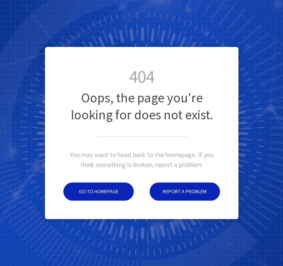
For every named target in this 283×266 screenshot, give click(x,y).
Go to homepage (91, 191)
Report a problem (178, 191)
